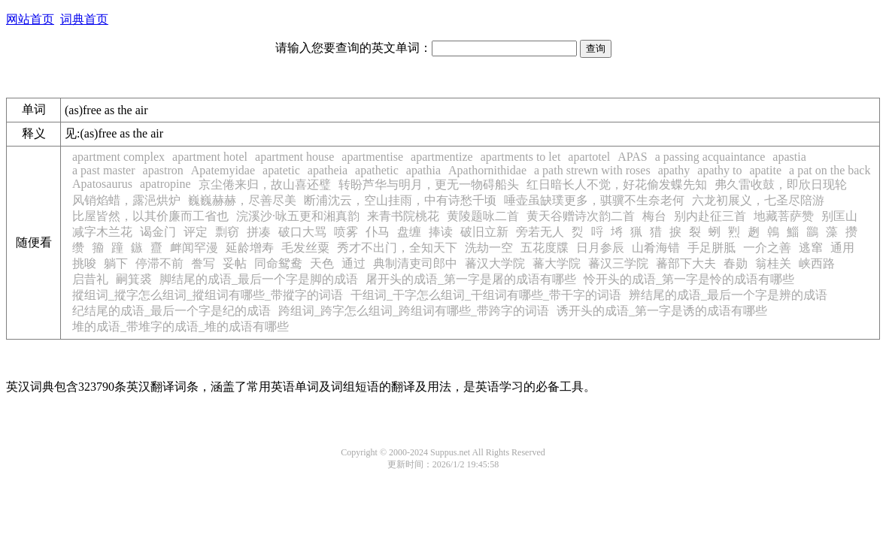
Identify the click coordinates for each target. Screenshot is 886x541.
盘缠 (409, 231)
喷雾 (346, 231)
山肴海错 (656, 247)
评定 (196, 231)
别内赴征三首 (710, 216)
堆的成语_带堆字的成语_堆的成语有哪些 (180, 326)
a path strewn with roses (592, 170)
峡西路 (817, 263)
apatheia (327, 170)
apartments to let (521, 156)
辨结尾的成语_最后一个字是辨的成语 (728, 295)
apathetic (377, 170)
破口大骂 (302, 231)
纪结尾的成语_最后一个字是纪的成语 (171, 310)
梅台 (654, 216)
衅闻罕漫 (194, 247)
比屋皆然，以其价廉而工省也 (150, 216)
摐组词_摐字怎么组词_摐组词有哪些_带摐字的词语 (207, 295)
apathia (423, 170)
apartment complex (118, 156)
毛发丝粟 (305, 247)
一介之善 (767, 247)
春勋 (736, 263)
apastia (789, 156)
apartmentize (442, 156)
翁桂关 (773, 263)
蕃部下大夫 (686, 263)
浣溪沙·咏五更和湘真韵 (298, 216)
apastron (163, 170)
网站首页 (30, 19)
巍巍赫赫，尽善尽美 (242, 200)
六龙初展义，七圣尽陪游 (758, 200)
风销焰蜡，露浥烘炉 (126, 200)
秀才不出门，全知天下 (397, 247)
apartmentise (372, 156)
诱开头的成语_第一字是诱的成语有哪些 (662, 310)
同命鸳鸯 (278, 263)
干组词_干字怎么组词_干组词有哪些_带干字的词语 (485, 295)
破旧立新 (484, 231)
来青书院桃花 (403, 216)
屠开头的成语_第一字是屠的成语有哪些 (471, 279)
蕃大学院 (557, 263)
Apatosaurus (102, 183)
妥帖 (235, 263)
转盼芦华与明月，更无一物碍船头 (428, 184)
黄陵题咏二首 (483, 216)
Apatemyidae (223, 170)
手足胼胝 (711, 247)
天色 (322, 263)
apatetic (281, 170)
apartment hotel (209, 156)
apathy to (719, 170)
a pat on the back (829, 170)
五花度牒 (544, 247)
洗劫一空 (489, 247)
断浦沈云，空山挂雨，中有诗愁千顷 (400, 200)
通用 (842, 247)
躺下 (116, 263)
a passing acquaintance (710, 156)
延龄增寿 (250, 247)
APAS (632, 156)
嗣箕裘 (134, 279)
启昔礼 (90, 279)
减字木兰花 (102, 231)
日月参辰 (600, 247)
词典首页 (84, 19)
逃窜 (811, 247)
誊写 (203, 263)
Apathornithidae (487, 170)
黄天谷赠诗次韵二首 (580, 216)
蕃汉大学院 (495, 263)
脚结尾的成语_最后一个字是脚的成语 (258, 279)
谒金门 (158, 231)
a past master (103, 170)
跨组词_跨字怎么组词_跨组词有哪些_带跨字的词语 (413, 310)
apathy (674, 170)
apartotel (589, 156)
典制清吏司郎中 (415, 263)
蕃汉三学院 (618, 263)
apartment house (294, 156)
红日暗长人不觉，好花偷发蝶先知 (616, 184)
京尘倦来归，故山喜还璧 (265, 184)
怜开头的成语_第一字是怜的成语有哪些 (689, 279)
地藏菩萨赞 (784, 216)
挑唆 (84, 263)
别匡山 (839, 216)
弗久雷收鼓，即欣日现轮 (781, 184)
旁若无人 (540, 231)
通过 (353, 263)
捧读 (441, 231)
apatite (765, 170)
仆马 (378, 231)
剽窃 (227, 231)
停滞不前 (159, 263)
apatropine (165, 183)
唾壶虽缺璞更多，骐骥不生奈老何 (594, 200)
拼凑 (259, 231)
